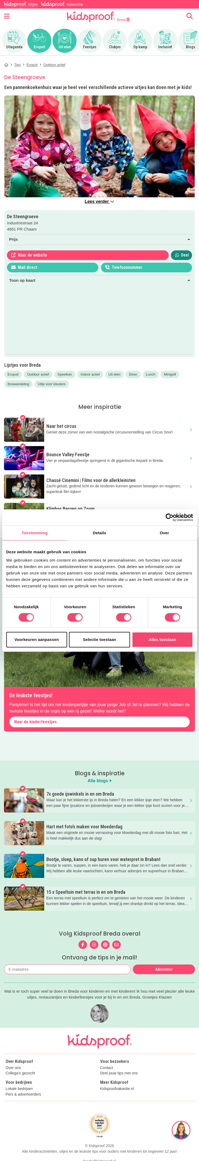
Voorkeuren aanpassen (36, 639)
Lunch (150, 374)
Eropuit (12, 374)
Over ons (13, 1068)
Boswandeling (18, 384)
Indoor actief (90, 374)
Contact (106, 1068)
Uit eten (114, 374)
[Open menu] (7, 16)
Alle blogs (99, 780)
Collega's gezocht (20, 1073)
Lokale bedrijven (19, 1089)
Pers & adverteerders (23, 1094)
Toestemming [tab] (34, 533)
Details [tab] (99, 533)
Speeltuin (65, 374)
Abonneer (163, 969)
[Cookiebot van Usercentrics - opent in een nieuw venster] (169, 517)
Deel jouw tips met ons (119, 1073)
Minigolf (170, 374)
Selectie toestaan (99, 639)
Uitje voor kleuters (52, 384)
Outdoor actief (38, 374)
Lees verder (99, 201)
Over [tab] (164, 533)
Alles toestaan (162, 639)
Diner (133, 374)
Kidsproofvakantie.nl (117, 1089)
